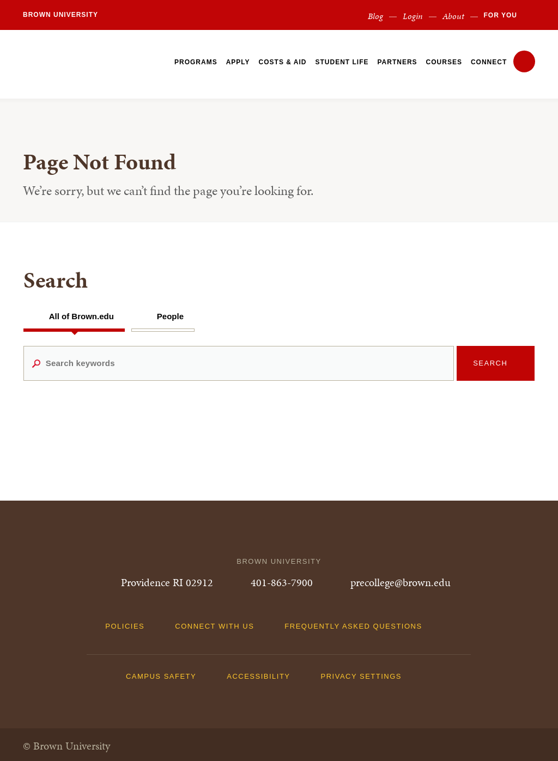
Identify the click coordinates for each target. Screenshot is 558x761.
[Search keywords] (238, 363)
